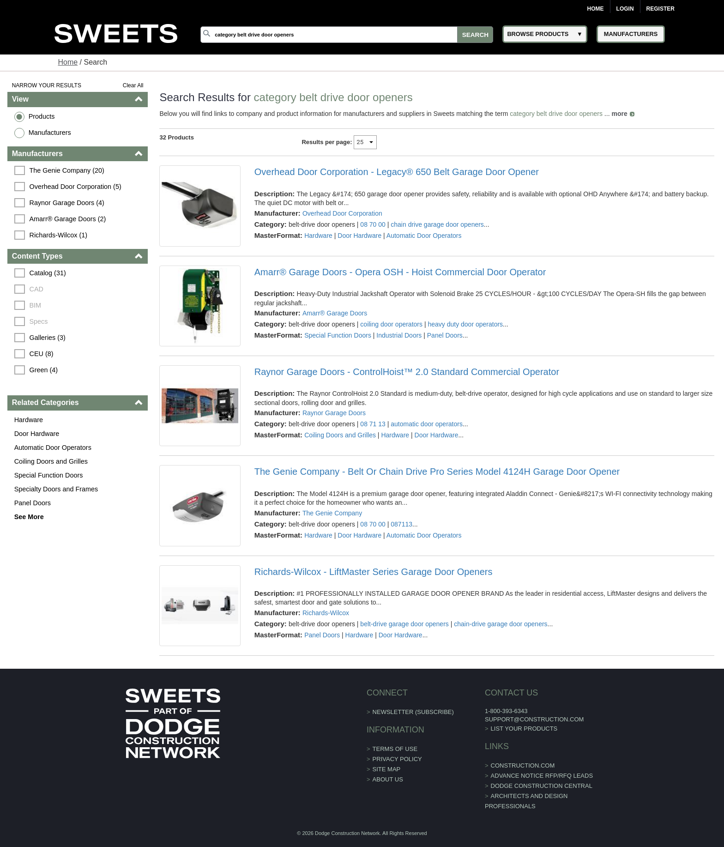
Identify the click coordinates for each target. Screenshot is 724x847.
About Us (388, 779)
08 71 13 (373, 424)
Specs (39, 321)
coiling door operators (391, 324)
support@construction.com (534, 719)
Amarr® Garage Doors (334, 313)
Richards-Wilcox (325, 613)
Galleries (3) (48, 337)
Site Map (387, 769)
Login (625, 9)
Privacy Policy (397, 759)
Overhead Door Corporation (342, 213)
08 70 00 (373, 224)
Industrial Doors (399, 335)
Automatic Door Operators (52, 447)
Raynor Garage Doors (334, 413)
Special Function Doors (48, 475)
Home (595, 9)
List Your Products (524, 728)
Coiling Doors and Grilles (51, 461)
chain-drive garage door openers (500, 624)
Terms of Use (395, 748)
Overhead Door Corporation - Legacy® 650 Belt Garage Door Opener (396, 172)
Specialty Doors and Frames (56, 489)
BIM (36, 305)
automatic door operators (427, 424)
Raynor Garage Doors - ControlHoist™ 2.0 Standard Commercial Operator (406, 372)
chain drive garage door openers (437, 224)
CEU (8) (42, 353)
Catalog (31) (48, 273)
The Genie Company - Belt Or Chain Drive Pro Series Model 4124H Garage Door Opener (437, 471)
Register (660, 9)
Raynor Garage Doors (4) (67, 202)
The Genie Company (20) (67, 170)
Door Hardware (37, 433)
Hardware (28, 420)
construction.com (523, 765)
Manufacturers (50, 132)
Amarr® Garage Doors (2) (68, 219)
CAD (36, 289)
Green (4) (44, 370)
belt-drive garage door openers (404, 624)
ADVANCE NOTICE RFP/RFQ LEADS (542, 775)
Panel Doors (32, 503)
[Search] (346, 34)
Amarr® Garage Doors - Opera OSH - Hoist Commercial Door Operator (400, 272)
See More (29, 516)
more (619, 113)
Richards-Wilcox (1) (59, 235)
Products (42, 116)
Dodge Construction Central (541, 785)
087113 (401, 524)
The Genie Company (332, 513)
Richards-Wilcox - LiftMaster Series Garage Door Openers (373, 572)
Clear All (133, 85)
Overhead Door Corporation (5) (75, 186)
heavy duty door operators (465, 324)
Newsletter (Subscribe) (413, 711)
